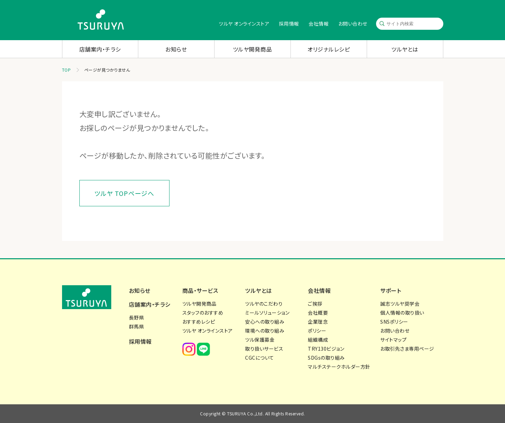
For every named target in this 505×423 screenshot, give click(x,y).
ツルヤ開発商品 (252, 49)
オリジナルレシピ (328, 49)
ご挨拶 (315, 303)
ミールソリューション (267, 312)
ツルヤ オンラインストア (244, 23)
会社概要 (318, 312)
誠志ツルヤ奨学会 (399, 303)
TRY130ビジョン (326, 348)
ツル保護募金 (260, 339)
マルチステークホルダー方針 (339, 366)
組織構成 (318, 339)
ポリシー (317, 330)
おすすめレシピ (198, 321)
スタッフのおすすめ (203, 312)
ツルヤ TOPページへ (124, 193)
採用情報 (289, 23)
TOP (66, 70)
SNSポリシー (394, 321)
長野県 (136, 317)
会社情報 (318, 23)
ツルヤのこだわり (263, 303)
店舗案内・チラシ (100, 49)
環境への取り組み (264, 330)
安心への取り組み (264, 321)
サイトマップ (393, 339)
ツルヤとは (404, 49)
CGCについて (259, 357)
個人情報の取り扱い (402, 312)
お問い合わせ (352, 23)
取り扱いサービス (264, 348)
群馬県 (136, 326)
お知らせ (176, 49)
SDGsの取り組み (326, 357)
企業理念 (318, 321)
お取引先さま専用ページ (407, 348)
